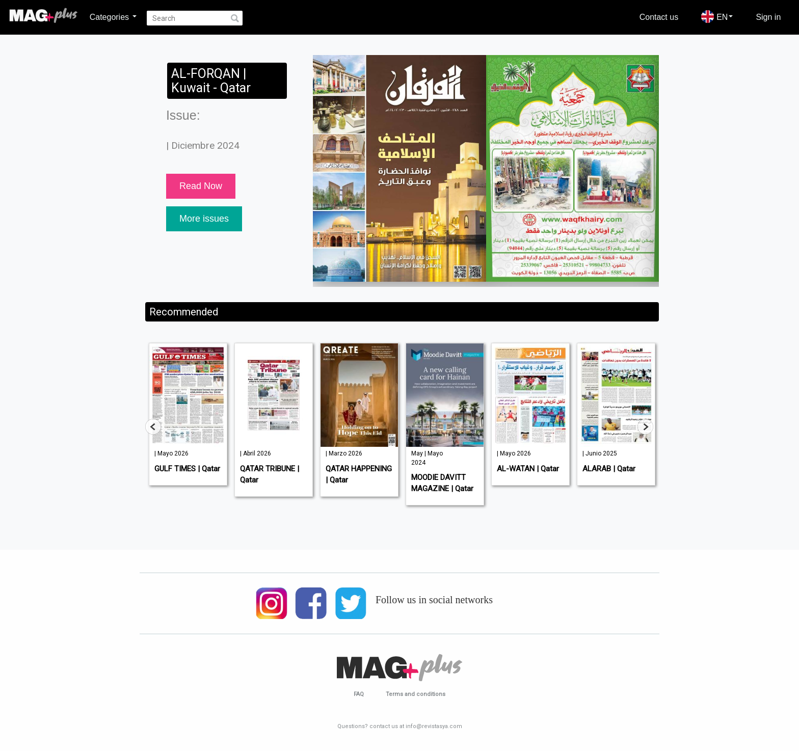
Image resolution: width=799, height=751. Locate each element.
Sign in (768, 17)
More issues (204, 218)
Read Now (200, 186)
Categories (113, 17)
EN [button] (717, 16)
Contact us (659, 17)
